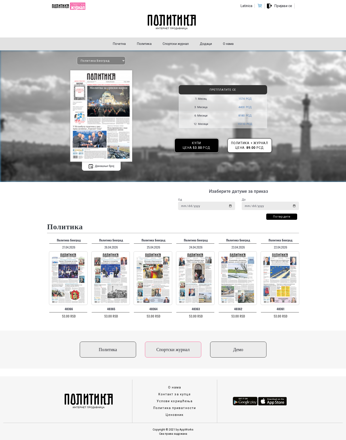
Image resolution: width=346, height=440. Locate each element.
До (244, 199)
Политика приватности (174, 408)
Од (180, 199)
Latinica (246, 6)
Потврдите (281, 216)
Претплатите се (223, 89)
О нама (174, 387)
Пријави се (283, 6)
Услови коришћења (175, 401)
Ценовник (175, 415)
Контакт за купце (174, 394)
